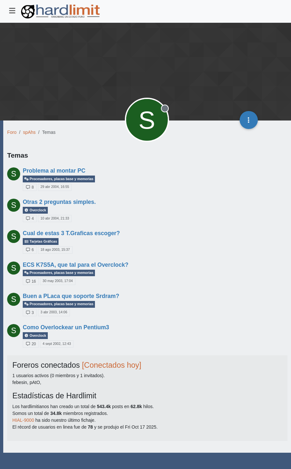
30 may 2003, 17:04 (58, 281)
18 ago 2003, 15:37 (55, 249)
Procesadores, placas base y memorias (58, 179)
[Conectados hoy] (111, 365)
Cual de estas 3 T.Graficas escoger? (71, 233)
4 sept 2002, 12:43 (57, 344)
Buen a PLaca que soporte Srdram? (71, 296)
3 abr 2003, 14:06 (53, 312)
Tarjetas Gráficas (40, 241)
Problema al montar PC (54, 170)
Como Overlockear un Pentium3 (66, 327)
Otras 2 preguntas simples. (59, 202)
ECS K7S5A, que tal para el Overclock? (75, 265)
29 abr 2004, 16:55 (54, 187)
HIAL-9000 (23, 420)
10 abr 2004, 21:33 (54, 218)
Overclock (35, 210)
